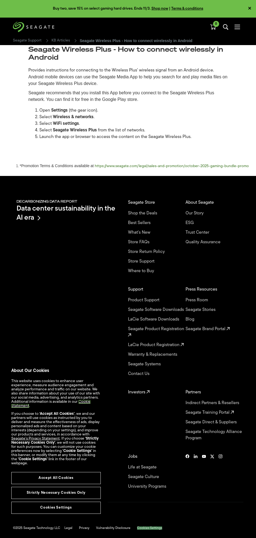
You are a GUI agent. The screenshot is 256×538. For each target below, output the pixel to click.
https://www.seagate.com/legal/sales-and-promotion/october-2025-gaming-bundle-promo (172, 166)
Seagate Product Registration (156, 332)
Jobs (133, 456)
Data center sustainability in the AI (66, 213)
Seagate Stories (201, 310)
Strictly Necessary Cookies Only (56, 493)
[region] (56, 444)
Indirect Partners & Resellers (213, 403)
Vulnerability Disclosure (113, 528)
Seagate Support (27, 40)
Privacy (84, 528)
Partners (194, 392)
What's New (139, 232)
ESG (190, 223)
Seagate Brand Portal (208, 329)
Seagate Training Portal (210, 412)
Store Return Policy (147, 252)
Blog (190, 319)
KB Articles (60, 40)
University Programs (147, 486)
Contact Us (139, 374)
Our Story (195, 213)
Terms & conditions (187, 9)
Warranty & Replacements (153, 354)
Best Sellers (140, 223)
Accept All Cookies (56, 478)
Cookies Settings (149, 528)
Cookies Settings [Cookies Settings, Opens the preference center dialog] (56, 507)
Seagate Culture (144, 477)
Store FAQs (139, 242)
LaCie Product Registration (156, 345)
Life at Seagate (143, 467)
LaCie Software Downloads (154, 319)
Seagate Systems (145, 364)
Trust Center (198, 232)
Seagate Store (142, 202)
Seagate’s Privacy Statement (35, 439)
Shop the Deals (143, 213)
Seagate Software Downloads (156, 310)
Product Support (144, 300)
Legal (68, 528)
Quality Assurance (204, 242)
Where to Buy (141, 271)
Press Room (197, 300)
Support (136, 289)
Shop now (159, 9)
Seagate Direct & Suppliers (212, 422)
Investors (139, 392)
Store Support (142, 261)
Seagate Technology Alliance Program (214, 435)
